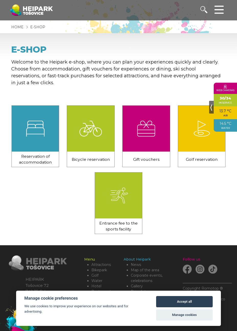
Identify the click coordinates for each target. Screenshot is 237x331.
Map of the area (145, 270)
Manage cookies (184, 315)
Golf (95, 275)
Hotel (96, 286)
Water (96, 280)
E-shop (37, 27)
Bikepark (99, 270)
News (136, 264)
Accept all (184, 301)
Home (17, 27)
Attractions (101, 264)
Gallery (137, 286)
